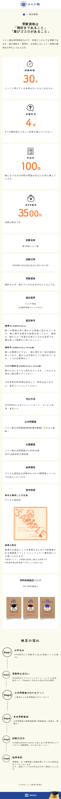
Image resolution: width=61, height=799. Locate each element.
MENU (30, 795)
